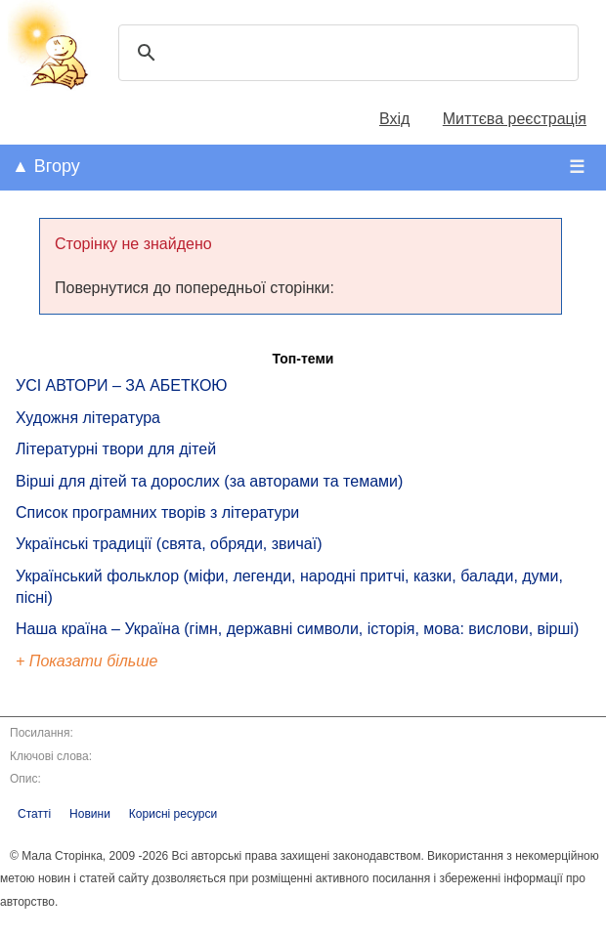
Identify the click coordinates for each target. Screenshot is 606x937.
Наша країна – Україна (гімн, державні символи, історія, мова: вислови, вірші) (297, 628)
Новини (89, 814)
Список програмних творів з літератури (157, 512)
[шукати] (345, 52)
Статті (34, 814)
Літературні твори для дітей (116, 449)
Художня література (88, 417)
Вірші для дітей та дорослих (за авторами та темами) (209, 481)
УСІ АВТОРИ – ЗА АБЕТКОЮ (122, 385)
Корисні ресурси (173, 814)
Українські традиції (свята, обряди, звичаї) (169, 543)
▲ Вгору (46, 166)
